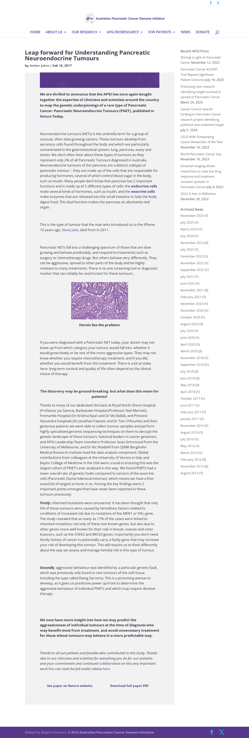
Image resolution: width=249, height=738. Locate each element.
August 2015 (189, 473)
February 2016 (191, 459)
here (106, 668)
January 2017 (190, 419)
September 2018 (192, 365)
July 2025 (187, 222)
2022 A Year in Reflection (198, 194)
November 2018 (192, 358)
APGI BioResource (123, 32)
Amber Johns (39, 65)
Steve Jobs (70, 229)
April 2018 (188, 392)
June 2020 (188, 337)
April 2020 (188, 344)
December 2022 (192, 256)
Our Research (84, 32)
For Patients (159, 32)
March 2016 (189, 453)
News (185, 32)
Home (35, 32)
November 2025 (192, 215)
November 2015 (192, 466)
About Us (54, 32)
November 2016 (192, 426)
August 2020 (189, 324)
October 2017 (190, 398)
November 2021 (192, 290)
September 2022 (192, 270)
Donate (203, 32)
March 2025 (189, 229)
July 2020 (187, 331)
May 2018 (188, 385)
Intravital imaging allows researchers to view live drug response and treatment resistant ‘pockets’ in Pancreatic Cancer (201, 176)
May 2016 (188, 446)
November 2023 (192, 243)
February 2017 (191, 412)
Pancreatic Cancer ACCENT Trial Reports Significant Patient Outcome (199, 74)
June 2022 (188, 283)
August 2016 (189, 432)
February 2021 (191, 297)
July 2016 (187, 439)
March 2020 (189, 351)
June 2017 (188, 405)
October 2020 (190, 317)
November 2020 (192, 310)
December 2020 (192, 304)
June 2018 (188, 378)
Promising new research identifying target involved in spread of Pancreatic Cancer (201, 91)
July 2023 (187, 249)
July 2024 (187, 236)
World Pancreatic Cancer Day (201, 154)
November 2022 (192, 263)
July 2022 (187, 276)
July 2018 (187, 371)
